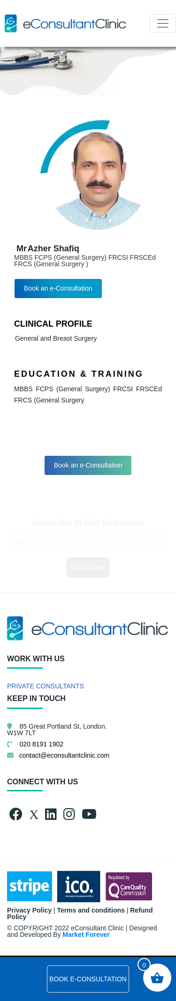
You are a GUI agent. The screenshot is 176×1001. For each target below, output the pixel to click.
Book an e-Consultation (58, 288)
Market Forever (85, 934)
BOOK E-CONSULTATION (88, 979)
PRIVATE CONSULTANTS (45, 686)
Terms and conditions (90, 910)
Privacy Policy (29, 910)
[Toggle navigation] (163, 23)
